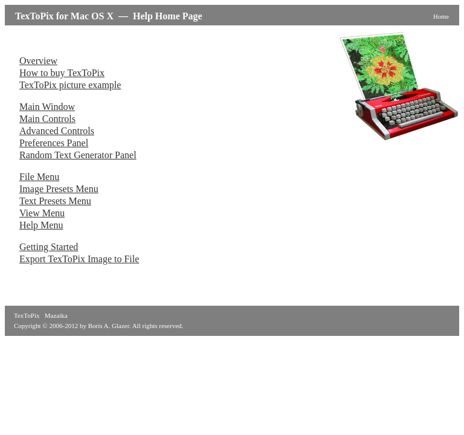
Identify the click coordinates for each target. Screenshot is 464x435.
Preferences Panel (53, 143)
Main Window (47, 107)
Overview (38, 61)
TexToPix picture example (70, 85)
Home (441, 16)
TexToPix (26, 315)
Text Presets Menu (55, 201)
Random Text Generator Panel (78, 155)
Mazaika (56, 315)
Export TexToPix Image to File (79, 259)
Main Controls (47, 119)
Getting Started (48, 247)
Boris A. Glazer (108, 325)
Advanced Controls (56, 131)
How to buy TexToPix (62, 73)
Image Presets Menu (58, 189)
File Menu (39, 177)
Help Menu (41, 225)
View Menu (42, 213)
